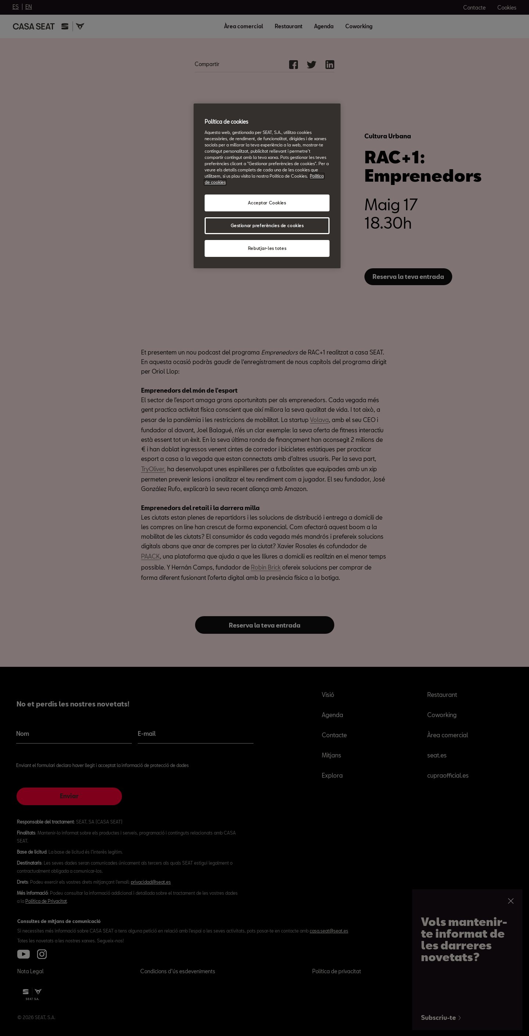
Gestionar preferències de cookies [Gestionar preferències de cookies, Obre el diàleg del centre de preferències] (267, 225)
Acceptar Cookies (267, 202)
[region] (267, 185)
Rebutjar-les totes (267, 248)
